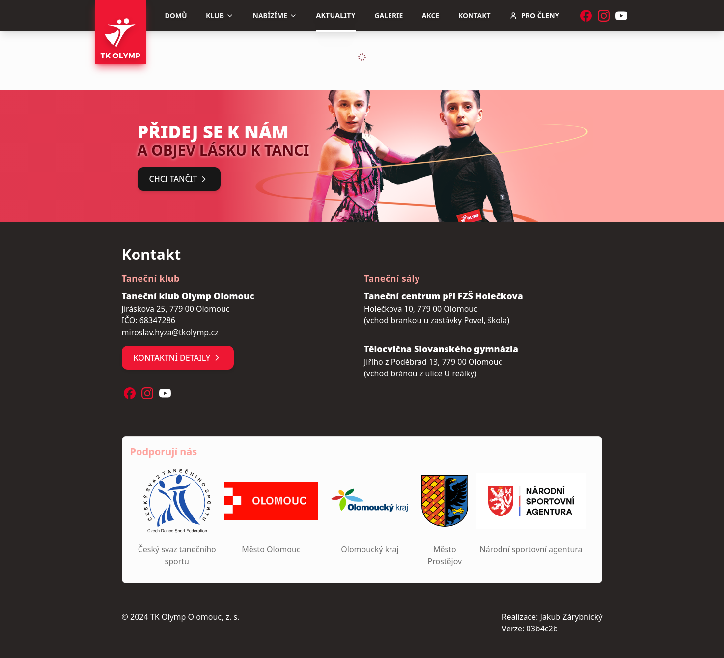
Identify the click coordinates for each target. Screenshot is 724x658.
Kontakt (474, 15)
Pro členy (534, 15)
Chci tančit (179, 178)
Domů (176, 15)
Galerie (388, 15)
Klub (220, 15)
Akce (431, 15)
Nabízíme (275, 15)
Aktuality (335, 15)
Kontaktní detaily (178, 357)
